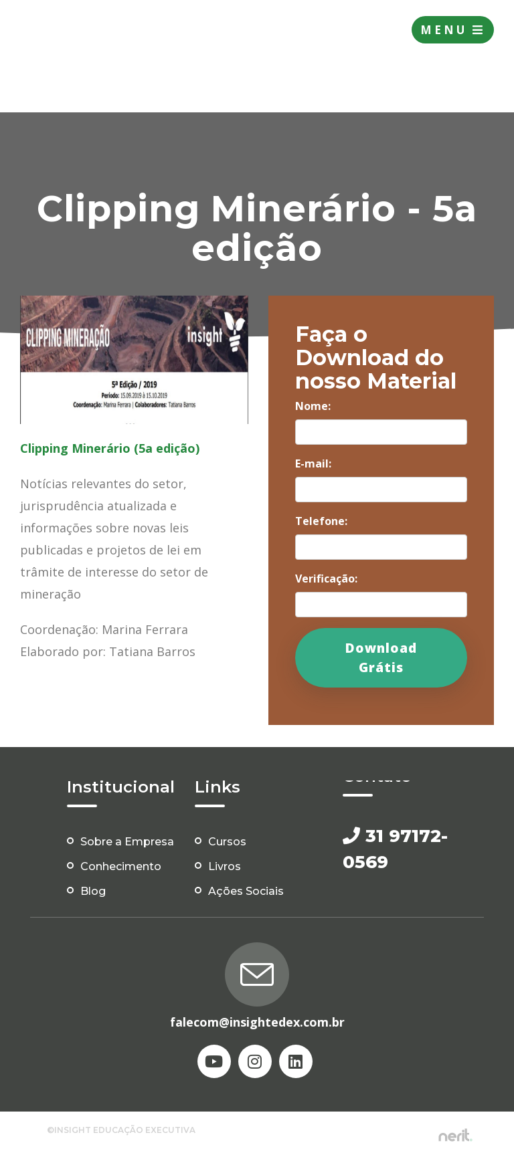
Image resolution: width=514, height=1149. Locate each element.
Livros (224, 866)
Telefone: (321, 521)
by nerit (455, 1135)
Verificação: (326, 578)
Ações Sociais (246, 891)
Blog (93, 891)
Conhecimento (120, 866)
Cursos (227, 841)
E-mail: (313, 463)
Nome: (313, 406)
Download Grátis (381, 657)
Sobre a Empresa (127, 841)
